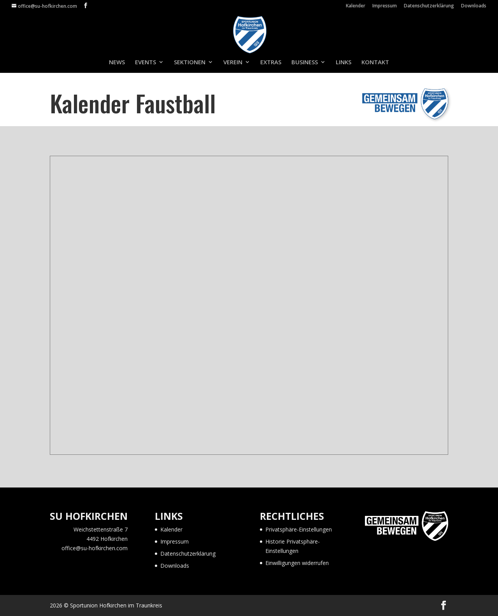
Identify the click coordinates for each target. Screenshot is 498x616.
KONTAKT (375, 62)
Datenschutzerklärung (429, 6)
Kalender (355, 6)
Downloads (473, 6)
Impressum (384, 6)
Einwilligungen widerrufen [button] (297, 563)
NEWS (117, 62)
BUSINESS (304, 62)
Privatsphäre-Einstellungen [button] (298, 529)
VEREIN (232, 62)
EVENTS (145, 62)
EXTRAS (270, 62)
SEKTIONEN (189, 62)
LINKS (343, 62)
